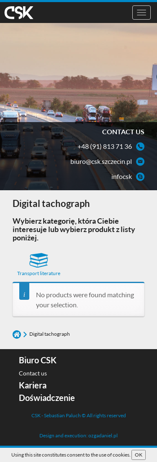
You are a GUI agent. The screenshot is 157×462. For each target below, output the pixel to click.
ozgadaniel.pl (103, 435)
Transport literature (38, 264)
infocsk (121, 176)
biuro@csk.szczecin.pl (101, 161)
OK (138, 455)
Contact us (33, 373)
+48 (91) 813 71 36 (104, 146)
